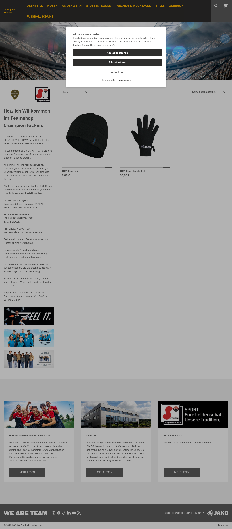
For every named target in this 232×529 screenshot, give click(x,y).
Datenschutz (108, 80)
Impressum (125, 80)
